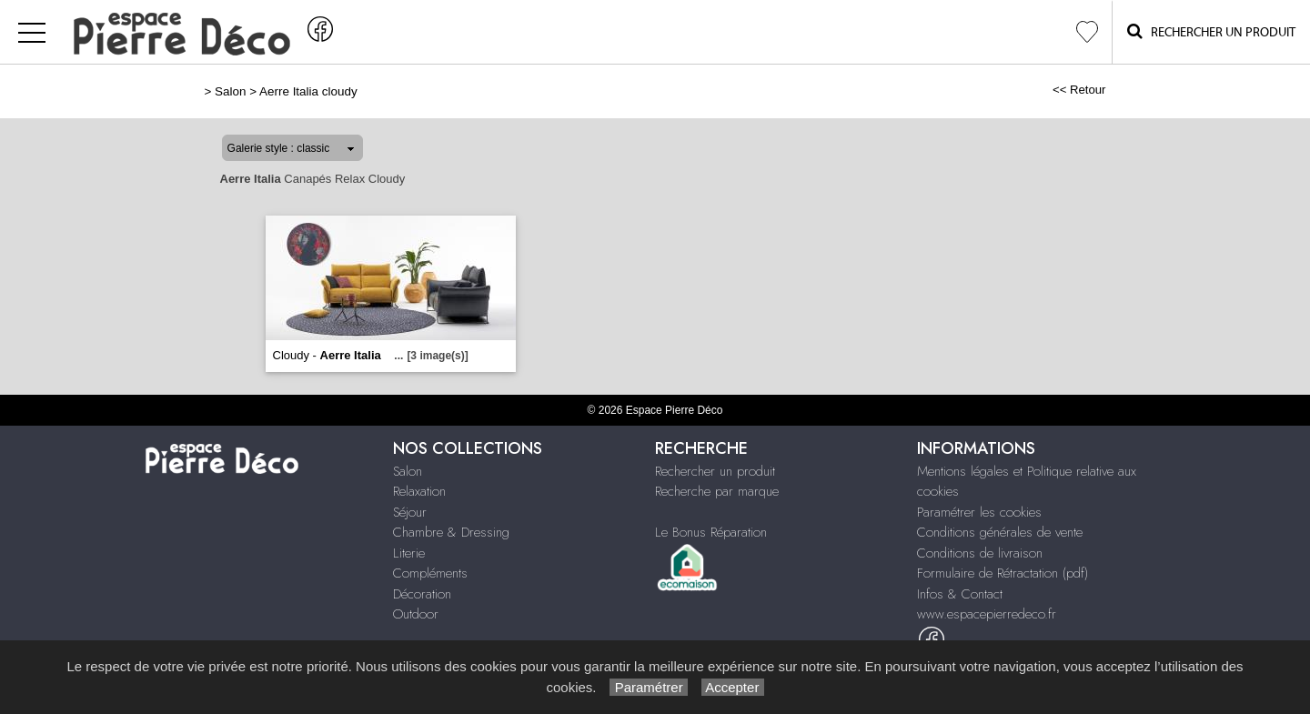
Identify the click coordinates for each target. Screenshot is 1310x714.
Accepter (732, 687)
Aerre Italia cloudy (308, 91)
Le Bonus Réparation (711, 532)
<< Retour (1079, 89)
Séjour (410, 512)
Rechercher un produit (715, 471)
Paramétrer (648, 687)
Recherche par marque (717, 491)
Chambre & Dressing (451, 532)
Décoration (422, 594)
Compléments (430, 573)
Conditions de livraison (980, 553)
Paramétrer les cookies (979, 512)
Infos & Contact (960, 594)
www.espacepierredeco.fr (986, 614)
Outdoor (415, 614)
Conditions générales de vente (1000, 532)
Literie (409, 553)
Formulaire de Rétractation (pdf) (1002, 573)
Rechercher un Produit (1211, 31)
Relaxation (419, 491)
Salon (230, 91)
